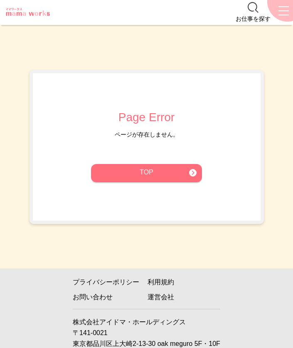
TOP (146, 172)
